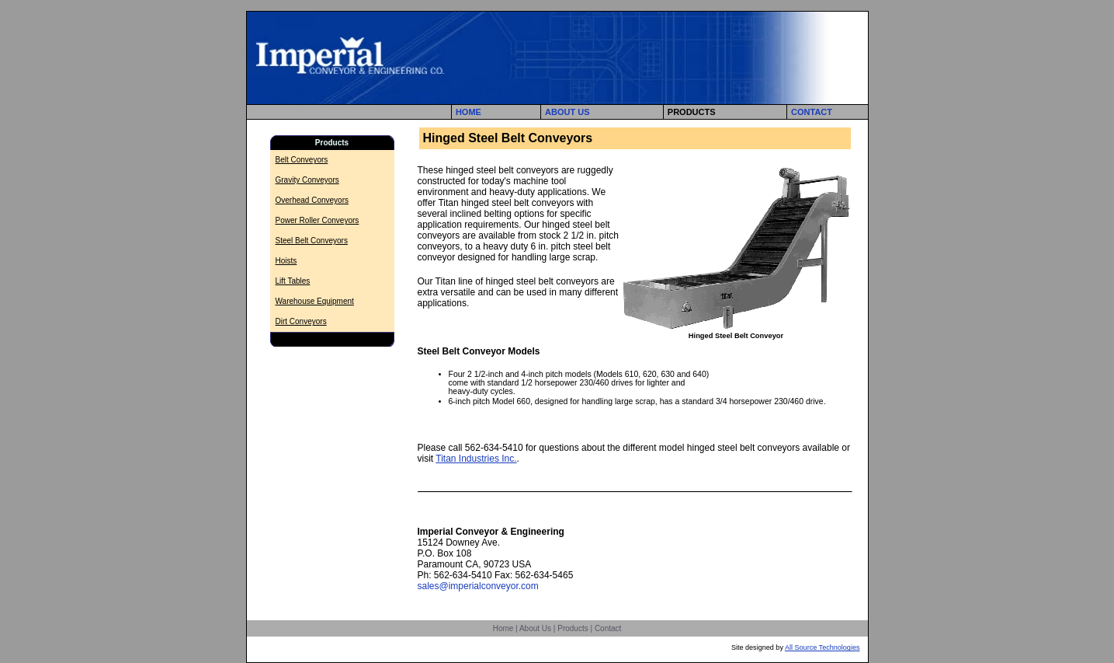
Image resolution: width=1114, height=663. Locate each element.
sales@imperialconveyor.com (478, 586)
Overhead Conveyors (312, 200)
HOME (468, 112)
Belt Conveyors (302, 159)
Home (503, 628)
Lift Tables (293, 281)
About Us (535, 628)
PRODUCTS (692, 112)
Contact (608, 628)
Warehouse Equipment (315, 301)
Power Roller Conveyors (317, 220)
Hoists (286, 260)
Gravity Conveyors (307, 180)
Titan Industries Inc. (476, 458)
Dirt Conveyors (301, 321)
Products (572, 628)
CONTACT (811, 112)
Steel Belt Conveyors (312, 240)
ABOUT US (567, 112)
